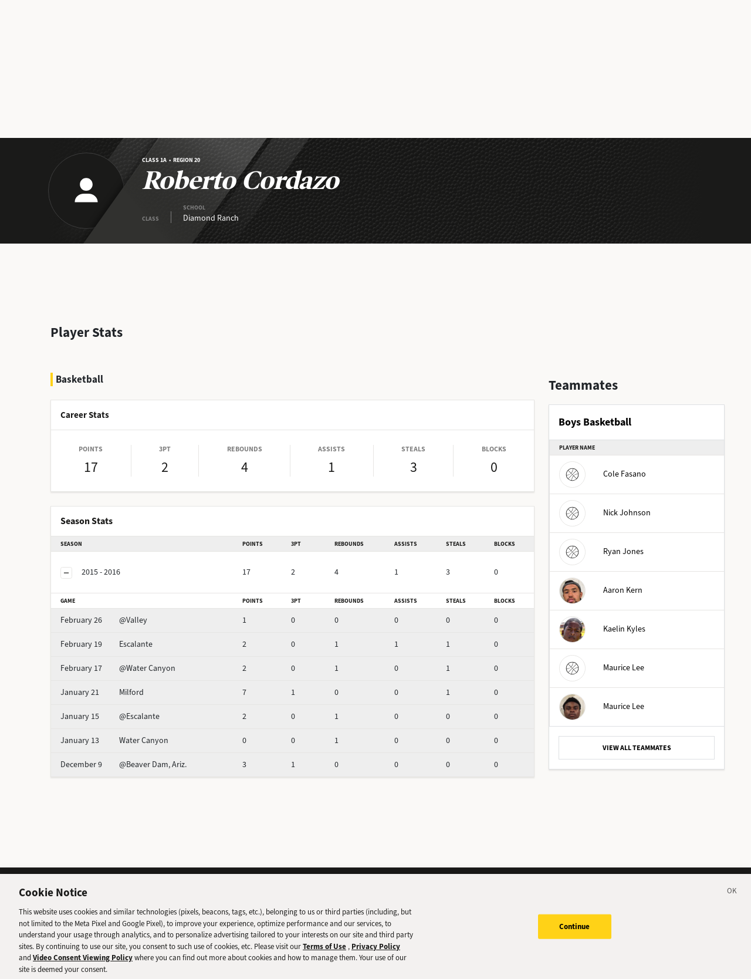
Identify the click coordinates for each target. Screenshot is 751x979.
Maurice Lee (601, 667)
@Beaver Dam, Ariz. (123, 764)
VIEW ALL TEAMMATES (637, 747)
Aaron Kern (600, 590)
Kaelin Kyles (602, 628)
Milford (102, 692)
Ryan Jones (601, 551)
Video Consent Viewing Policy (83, 965)
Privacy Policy (375, 953)
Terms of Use (324, 953)
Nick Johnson (605, 512)
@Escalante (110, 716)
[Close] (732, 900)
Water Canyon (114, 740)
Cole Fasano (602, 474)
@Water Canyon (117, 668)
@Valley (103, 620)
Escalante (106, 644)
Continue (574, 934)
